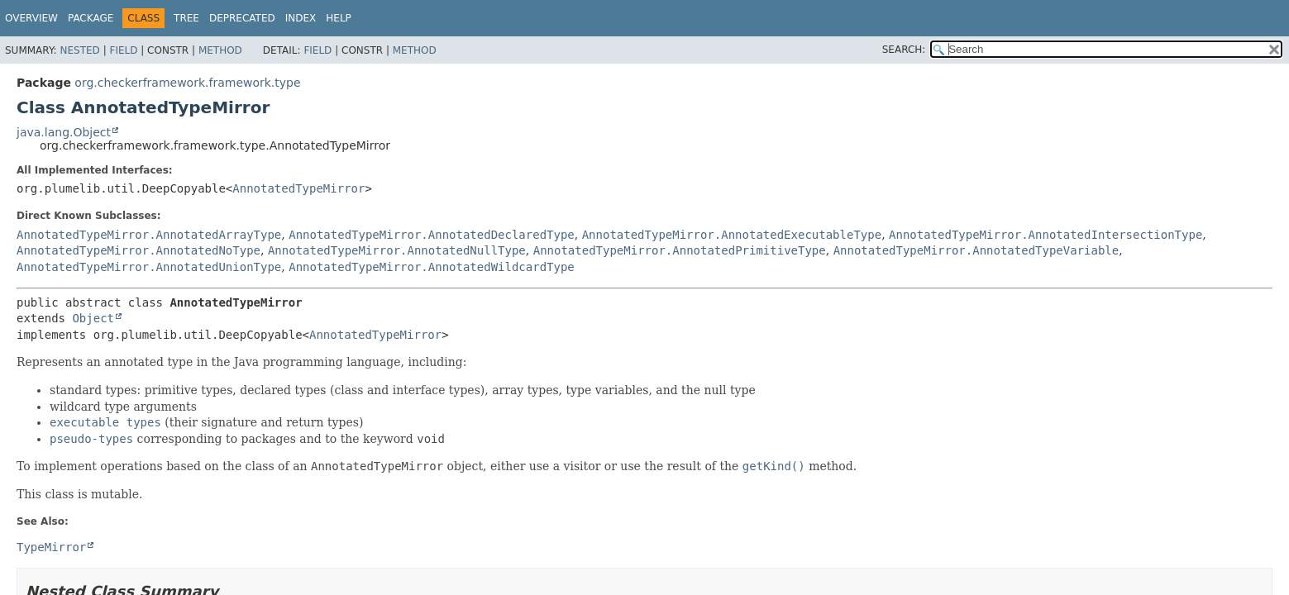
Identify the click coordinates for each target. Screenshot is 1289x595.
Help (338, 18)
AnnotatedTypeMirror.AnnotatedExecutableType (731, 234)
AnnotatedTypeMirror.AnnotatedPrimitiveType (679, 250)
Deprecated (242, 18)
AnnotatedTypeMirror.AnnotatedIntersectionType (1045, 234)
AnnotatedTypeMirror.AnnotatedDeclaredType (432, 234)
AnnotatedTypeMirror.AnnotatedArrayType (149, 234)
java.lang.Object (64, 132)
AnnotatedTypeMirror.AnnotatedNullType (397, 250)
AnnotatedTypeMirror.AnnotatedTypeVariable (976, 250)
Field (123, 50)
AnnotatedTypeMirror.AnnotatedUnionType (149, 267)
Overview (31, 18)
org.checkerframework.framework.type (187, 82)
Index (301, 18)
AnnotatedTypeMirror (298, 188)
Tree (186, 18)
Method (220, 50)
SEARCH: (904, 49)
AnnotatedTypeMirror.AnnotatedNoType (138, 250)
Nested (79, 50)
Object (93, 318)
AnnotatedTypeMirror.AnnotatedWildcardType (432, 267)
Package (90, 18)
